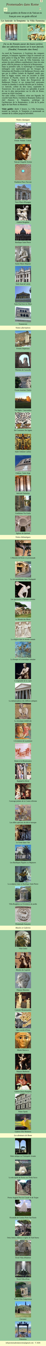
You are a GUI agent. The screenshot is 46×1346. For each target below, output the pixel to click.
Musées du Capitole (23, 970)
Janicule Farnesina (23, 493)
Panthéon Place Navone (23, 182)
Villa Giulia (23, 948)
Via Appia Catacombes (23, 410)
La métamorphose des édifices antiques (23, 701)
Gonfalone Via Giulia (23, 513)
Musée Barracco (23, 1050)
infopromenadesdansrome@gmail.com (19, 1343)
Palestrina (23, 1339)
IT (40, 9)
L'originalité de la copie (23, 681)
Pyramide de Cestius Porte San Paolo (23, 1218)
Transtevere (23, 324)
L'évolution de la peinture (23, 741)
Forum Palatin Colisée (22, 141)
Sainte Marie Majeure (23, 264)
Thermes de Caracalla (23, 370)
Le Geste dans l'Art (23, 842)
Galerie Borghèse (23, 222)
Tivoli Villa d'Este (23, 1279)
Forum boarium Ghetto (23, 390)
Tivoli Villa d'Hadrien (23, 1258)
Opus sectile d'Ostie (23, 1030)
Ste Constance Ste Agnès (23, 430)
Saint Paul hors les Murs (23, 304)
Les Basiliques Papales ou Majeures (23, 863)
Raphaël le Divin (23, 781)
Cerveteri (23, 1319)
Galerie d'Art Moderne (23, 1132)
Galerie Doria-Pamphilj (23, 1092)
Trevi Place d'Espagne (23, 202)
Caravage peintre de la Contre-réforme (23, 801)
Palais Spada (23, 1112)
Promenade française (22, 924)
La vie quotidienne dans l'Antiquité (23, 579)
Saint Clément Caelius (23, 452)
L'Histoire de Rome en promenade (23, 558)
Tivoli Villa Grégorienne (23, 1299)
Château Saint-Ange (22, 473)
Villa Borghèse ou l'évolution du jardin (23, 904)
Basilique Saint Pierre (23, 242)
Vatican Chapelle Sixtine (23, 162)
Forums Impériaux (23, 348)
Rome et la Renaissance (23, 761)
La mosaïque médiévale (23, 721)
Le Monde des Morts (23, 619)
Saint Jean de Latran (23, 284)
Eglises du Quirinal (23, 533)
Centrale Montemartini (23, 1010)
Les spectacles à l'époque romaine (23, 599)
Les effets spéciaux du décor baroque (23, 822)
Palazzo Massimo (23, 990)
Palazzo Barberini (23, 1071)
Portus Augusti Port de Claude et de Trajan (23, 1198)
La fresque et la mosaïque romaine (23, 659)
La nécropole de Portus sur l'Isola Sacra (23, 1177)
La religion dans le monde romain (23, 639)
